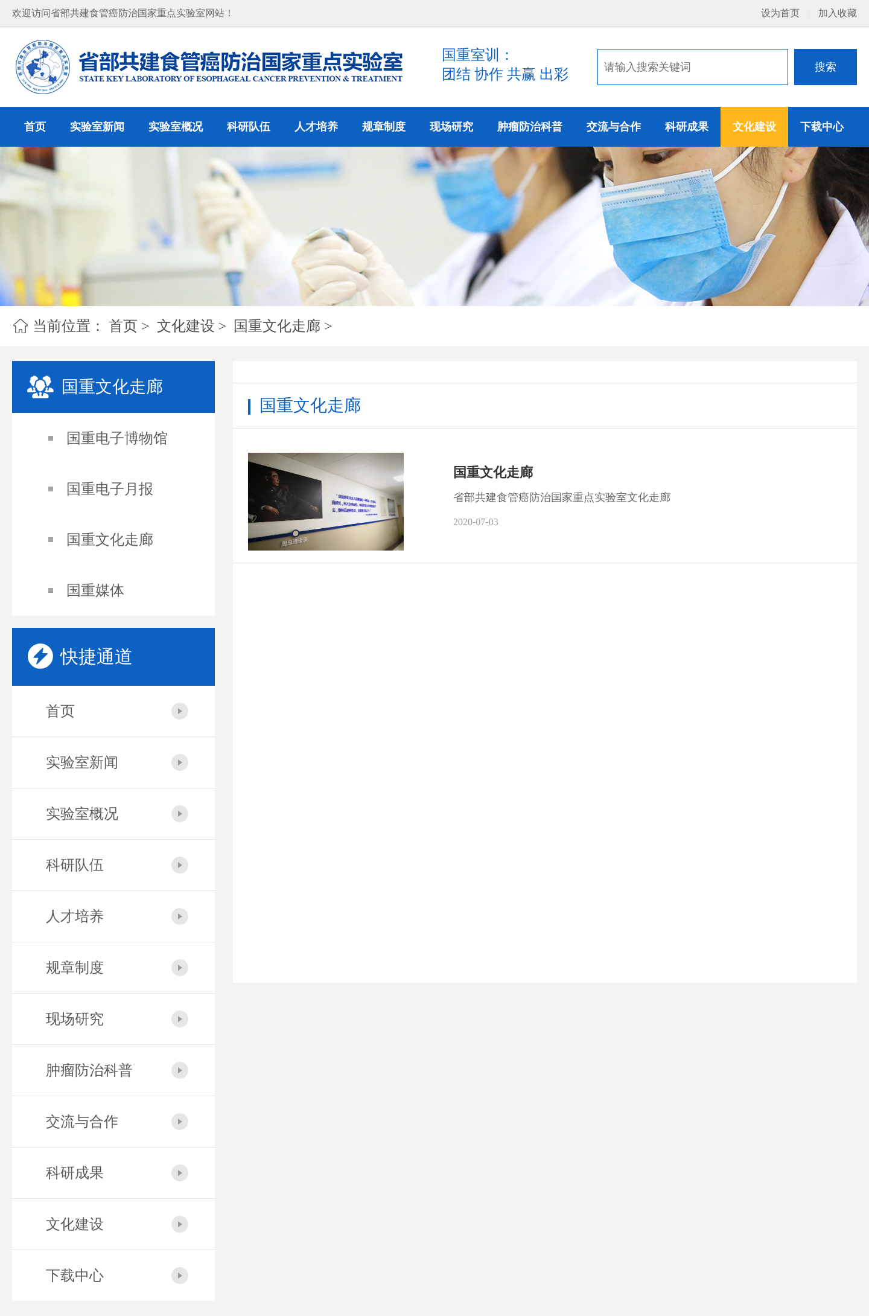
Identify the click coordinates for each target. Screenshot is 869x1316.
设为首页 (780, 13)
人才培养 (316, 127)
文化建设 (754, 127)
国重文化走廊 (277, 326)
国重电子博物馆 (117, 438)
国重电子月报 (109, 489)
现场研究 (451, 127)
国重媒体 (95, 590)
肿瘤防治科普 (529, 127)
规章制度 (384, 127)
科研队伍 (248, 127)
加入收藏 (837, 13)
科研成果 (686, 127)
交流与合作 (614, 127)
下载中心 (822, 127)
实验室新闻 (97, 127)
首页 (35, 127)
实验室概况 (175, 127)
